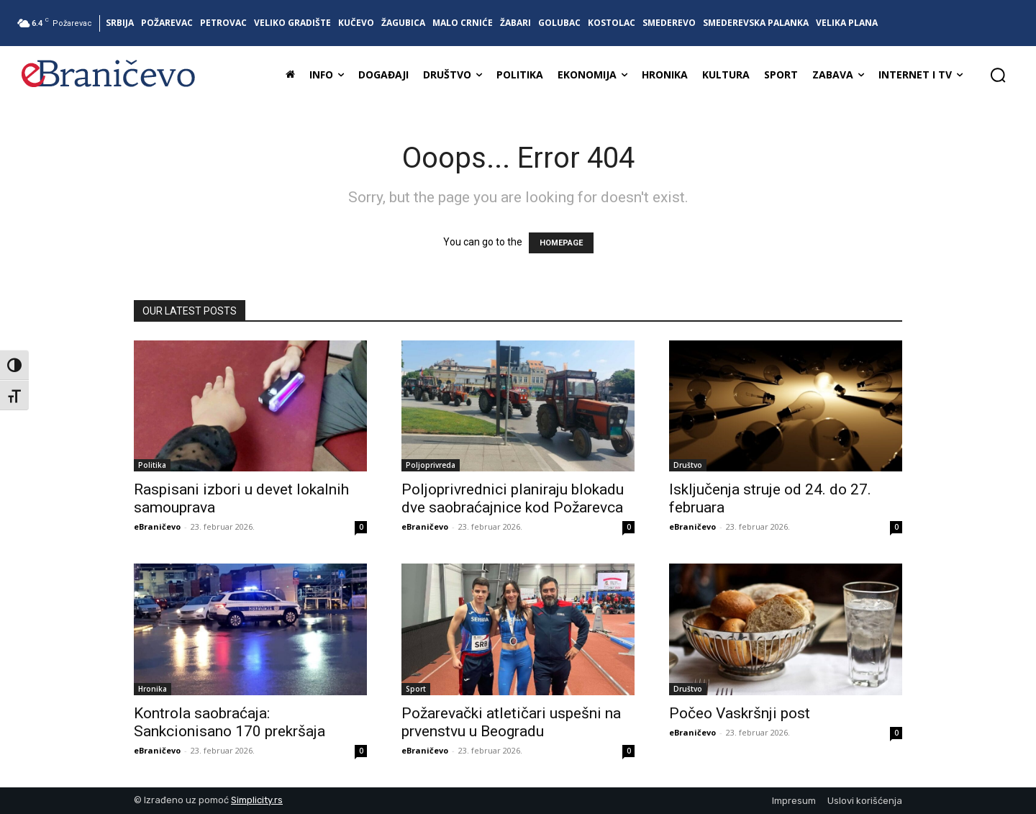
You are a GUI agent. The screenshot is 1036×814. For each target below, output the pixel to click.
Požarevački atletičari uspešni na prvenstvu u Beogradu (511, 722)
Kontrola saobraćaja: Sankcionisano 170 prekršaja (229, 722)
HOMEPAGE (561, 243)
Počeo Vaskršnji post (739, 713)
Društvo (687, 465)
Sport (416, 689)
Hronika (152, 689)
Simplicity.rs (257, 800)
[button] (998, 75)
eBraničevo (157, 526)
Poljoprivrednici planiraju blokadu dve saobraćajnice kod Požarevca (512, 498)
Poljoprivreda (430, 465)
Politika (152, 465)
